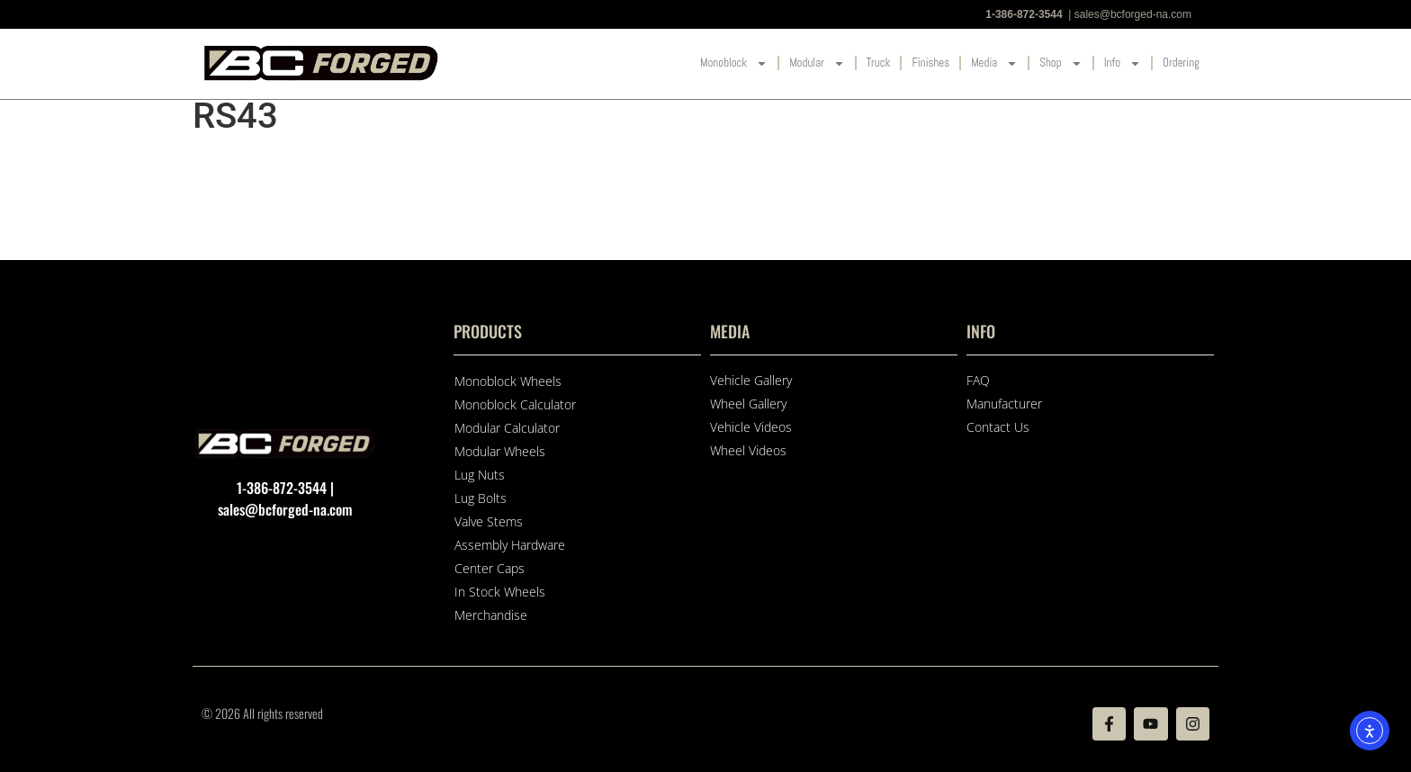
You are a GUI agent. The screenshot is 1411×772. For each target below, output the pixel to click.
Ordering (1181, 62)
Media (994, 63)
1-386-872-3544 (1023, 14)
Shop (1060, 63)
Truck (879, 62)
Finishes (930, 62)
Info (1122, 63)
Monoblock (734, 63)
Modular (817, 63)
